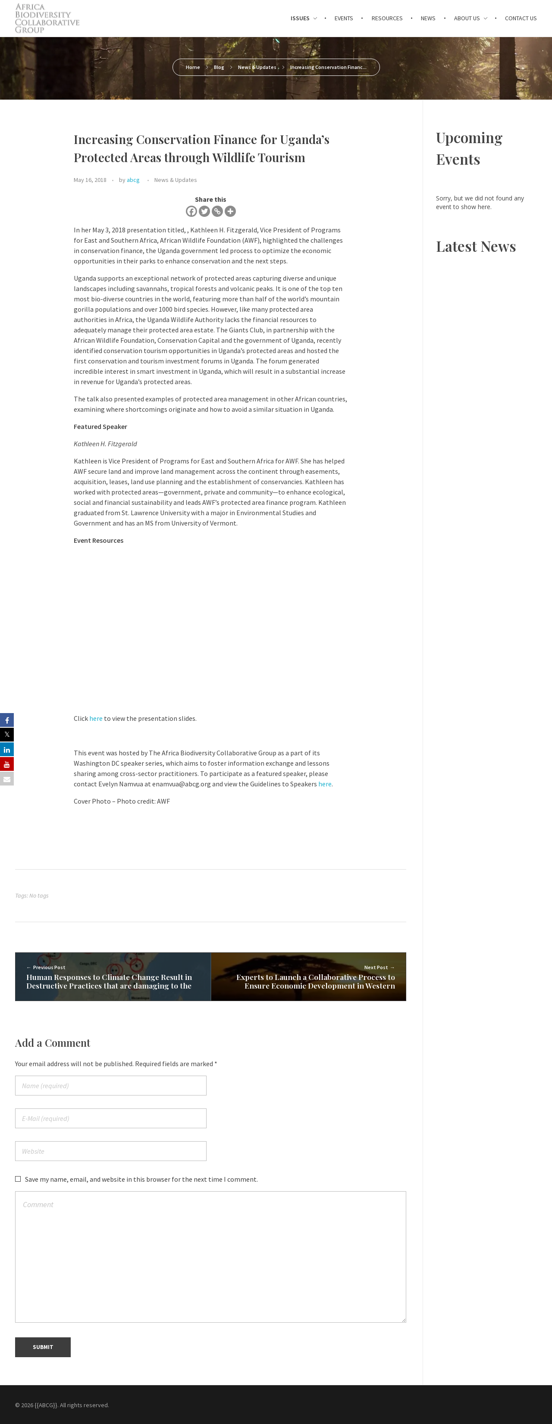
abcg (133, 180)
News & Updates (257, 67)
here (96, 718)
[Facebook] (191, 211)
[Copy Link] (217, 211)
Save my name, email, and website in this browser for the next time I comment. (141, 1179)
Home (193, 67)
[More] (230, 211)
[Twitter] (204, 211)
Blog (219, 67)
